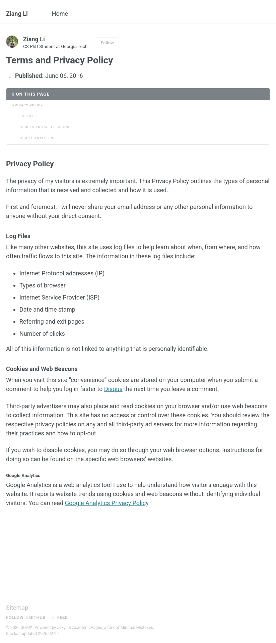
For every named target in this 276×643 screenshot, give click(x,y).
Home (60, 13)
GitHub (36, 617)
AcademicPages (87, 627)
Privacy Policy (27, 105)
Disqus (113, 388)
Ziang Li (17, 13)
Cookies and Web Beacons (44, 127)
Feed (59, 617)
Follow (107, 42)
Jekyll (62, 627)
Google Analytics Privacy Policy (106, 502)
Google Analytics (36, 138)
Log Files (27, 116)
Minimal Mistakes (137, 627)
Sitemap (17, 607)
